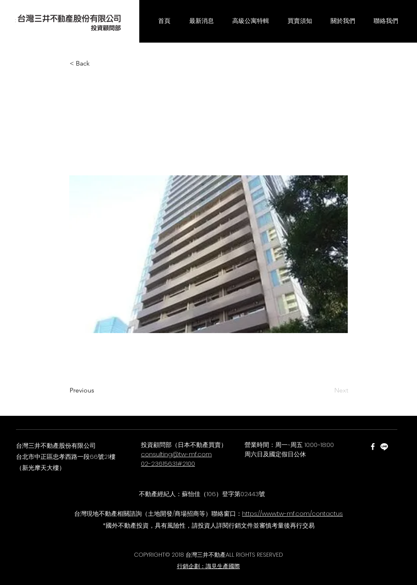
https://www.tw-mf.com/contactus (292, 513)
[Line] (384, 446)
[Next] (327, 390)
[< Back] (97, 63)
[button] (201, 21)
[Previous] (97, 390)
